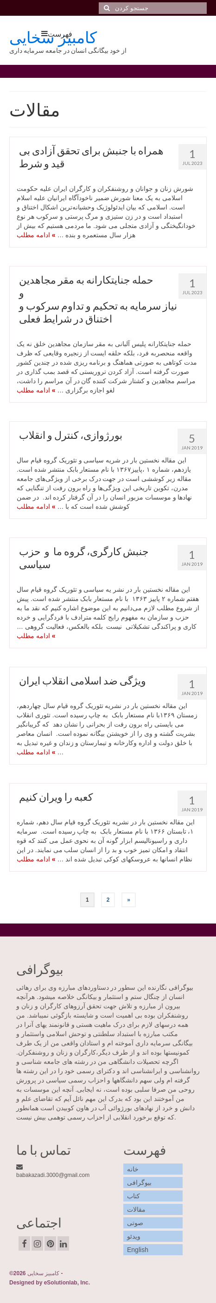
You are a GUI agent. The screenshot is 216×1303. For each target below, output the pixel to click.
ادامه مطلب (33, 235)
